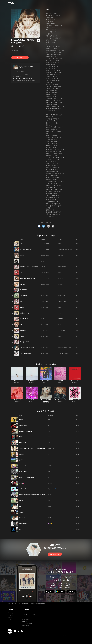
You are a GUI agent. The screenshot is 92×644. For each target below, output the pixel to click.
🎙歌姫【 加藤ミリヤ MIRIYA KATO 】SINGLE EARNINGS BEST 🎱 (36, 448)
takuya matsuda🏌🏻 (52, 489)
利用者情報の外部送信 (67, 635)
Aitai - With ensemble (60, 400)
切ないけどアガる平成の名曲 (26, 477)
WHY (21, 261)
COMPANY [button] (25, 610)
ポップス (21, 512)
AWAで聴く (20, 57)
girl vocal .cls (22, 465)
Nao (49, 477)
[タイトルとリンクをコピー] (48, 226)
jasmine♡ (50, 483)
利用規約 (47, 635)
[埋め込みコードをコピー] (53, 226)
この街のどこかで (24, 313)
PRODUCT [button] (11, 610)
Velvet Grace (17, 380)
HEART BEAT (23, 290)
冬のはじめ (22, 437)
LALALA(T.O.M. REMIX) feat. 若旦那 (38, 603)
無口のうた (18, 76)
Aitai (21, 243)
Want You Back (24, 318)
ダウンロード (10, 613)
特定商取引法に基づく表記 (79, 635)
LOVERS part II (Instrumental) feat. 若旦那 (25, 80)
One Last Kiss (46, 380)
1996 (49, 460)
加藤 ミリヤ (22, 46)
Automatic (22, 307)
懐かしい (21, 454)
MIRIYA (21, 500)
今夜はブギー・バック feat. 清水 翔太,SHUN (31, 266)
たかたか (50, 529)
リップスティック (24, 330)
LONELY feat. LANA (17, 400)
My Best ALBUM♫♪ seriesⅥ (26, 489)
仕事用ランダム (23, 523)
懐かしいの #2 (23, 425)
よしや (49, 454)
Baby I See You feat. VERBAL (28, 278)
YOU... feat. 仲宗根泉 (25, 353)
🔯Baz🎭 (50, 523)
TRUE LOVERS (62, 266)
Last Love (22, 255)
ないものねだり (32, 380)
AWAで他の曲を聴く (55, 554)
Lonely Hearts (24, 295)
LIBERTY (60, 318)
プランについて (11, 615)
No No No (31, 400)
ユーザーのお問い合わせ (26, 619)
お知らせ (10, 617)
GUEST (49, 419)
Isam (49, 512)
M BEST (60, 324)
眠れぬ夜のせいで (24, 342)
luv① (20, 506)
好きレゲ (21, 419)
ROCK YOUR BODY (74, 400)
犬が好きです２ (23, 442)
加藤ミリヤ (22, 517)
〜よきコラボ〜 (23, 471)
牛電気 (49, 442)
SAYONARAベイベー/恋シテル (65, 249)
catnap (49, 494)
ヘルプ (9, 619)
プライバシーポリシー (56, 635)
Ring (59, 243)
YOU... (21, 272)
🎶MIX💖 (21, 483)
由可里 (49, 517)
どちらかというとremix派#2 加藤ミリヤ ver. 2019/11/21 (33, 494)
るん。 (49, 500)
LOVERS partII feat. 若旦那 (26, 66)
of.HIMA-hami (51, 465)
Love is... (22, 284)
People (22, 336)
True (21, 301)
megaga (49, 506)
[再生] (38, 40)
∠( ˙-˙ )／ (21, 529)
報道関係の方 (24, 621)
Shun (49, 471)
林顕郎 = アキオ (51, 448)
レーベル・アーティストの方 (27, 623)
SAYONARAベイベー (25, 249)
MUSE (59, 272)
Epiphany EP (74, 380)
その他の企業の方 (25, 625)
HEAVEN (60, 278)
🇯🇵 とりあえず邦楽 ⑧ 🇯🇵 (25, 431)
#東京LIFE (60, 380)
